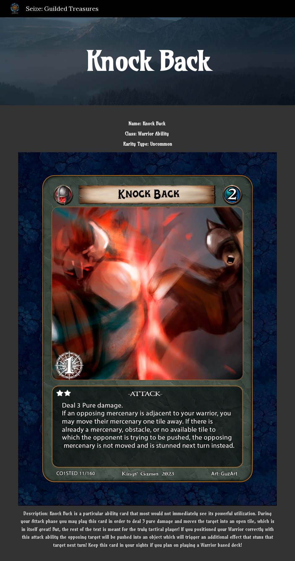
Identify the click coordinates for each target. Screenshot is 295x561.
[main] (147, 61)
